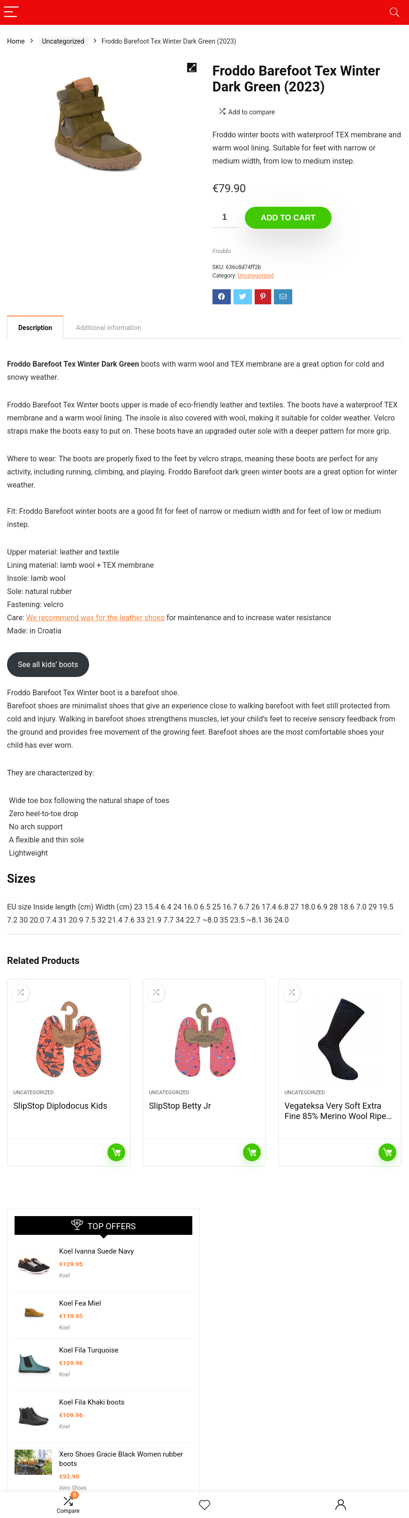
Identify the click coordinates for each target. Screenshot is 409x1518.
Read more (116, 1152)
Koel (64, 1275)
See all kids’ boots (48, 664)
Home (16, 41)
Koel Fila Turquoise (88, 1350)
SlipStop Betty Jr (180, 1106)
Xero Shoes (73, 1488)
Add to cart (288, 217)
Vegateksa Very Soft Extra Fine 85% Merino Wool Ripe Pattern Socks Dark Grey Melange (335, 1121)
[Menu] (11, 12)
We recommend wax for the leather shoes (95, 617)
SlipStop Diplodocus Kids (60, 1106)
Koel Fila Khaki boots (92, 1402)
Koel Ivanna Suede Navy (96, 1251)
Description (35, 327)
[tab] (35, 327)
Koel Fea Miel (80, 1303)
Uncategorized (63, 41)
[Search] (394, 12)
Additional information (108, 327)
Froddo (221, 251)
